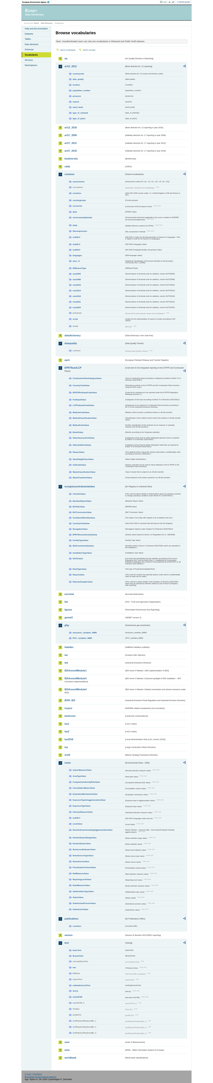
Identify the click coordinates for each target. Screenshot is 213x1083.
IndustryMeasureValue (83, 812)
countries (77, 193)
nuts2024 (77, 307)
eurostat (69, 594)
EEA (36, 2)
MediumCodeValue (81, 412)
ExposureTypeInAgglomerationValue (89, 800)
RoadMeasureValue (81, 885)
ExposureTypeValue (82, 806)
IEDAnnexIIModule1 (75, 670)
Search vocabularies (67, 50)
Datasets (29, 34)
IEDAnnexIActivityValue (83, 546)
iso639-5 (76, 250)
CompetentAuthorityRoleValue (86, 782)
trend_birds (78, 107)
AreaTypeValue (79, 776)
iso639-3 (76, 244)
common (69, 174)
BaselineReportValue (82, 501)
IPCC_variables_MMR (82, 638)
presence (77, 96)
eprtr (67, 360)
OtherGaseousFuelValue (84, 438)
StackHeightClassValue (83, 459)
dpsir (75, 212)
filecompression (80, 231)
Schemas (29, 49)
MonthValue (78, 432)
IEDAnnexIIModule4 (75, 689)
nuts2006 (77, 279)
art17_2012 (70, 143)
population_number (81, 90)
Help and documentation (36, 28)
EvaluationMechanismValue (85, 794)
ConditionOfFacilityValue (84, 518)
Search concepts (89, 50)
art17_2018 (70, 151)
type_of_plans (79, 118)
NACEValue (78, 558)
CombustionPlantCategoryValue (87, 378)
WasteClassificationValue (84, 472)
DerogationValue (80, 529)
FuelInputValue (79, 400)
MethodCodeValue (81, 425)
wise (67, 1050)
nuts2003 (77, 274)
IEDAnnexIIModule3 (75, 678)
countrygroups (79, 200)
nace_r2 (76, 261)
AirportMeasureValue (82, 770)
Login (165, 2)
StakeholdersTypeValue (83, 891)
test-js (75, 991)
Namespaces (31, 65)
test (66, 943)
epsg (75, 225)
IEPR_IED (69, 700)
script (75, 319)
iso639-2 (76, 237)
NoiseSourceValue (81, 861)
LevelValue (77, 824)
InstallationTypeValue (82, 553)
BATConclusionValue (82, 512)
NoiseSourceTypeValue (83, 855)
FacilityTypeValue (80, 540)
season (76, 102)
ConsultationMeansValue (84, 788)
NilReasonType (79, 268)
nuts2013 (77, 290)
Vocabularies (31, 55)
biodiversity (71, 158)
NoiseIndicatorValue (82, 843)
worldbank (70, 1057)
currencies (77, 206)
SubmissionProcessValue (84, 903)
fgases (68, 609)
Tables (28, 39)
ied (66, 662)
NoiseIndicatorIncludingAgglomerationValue (92, 830)
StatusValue (78, 897)
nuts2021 (77, 302)
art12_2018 (70, 127)
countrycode (78, 74)
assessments (78, 182)
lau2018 (68, 739)
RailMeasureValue (81, 873)
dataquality (70, 343)
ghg (66, 625)
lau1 (66, 724)
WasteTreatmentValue (82, 478)
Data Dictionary (47, 23)
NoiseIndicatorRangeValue (84, 838)
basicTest (77, 950)
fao (66, 602)
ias (66, 655)
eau (74, 967)
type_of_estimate (80, 113)
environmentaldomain (82, 217)
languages (77, 255)
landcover (70, 716)
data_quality (78, 79)
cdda (67, 166)
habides (68, 647)
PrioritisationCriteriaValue (84, 867)
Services (29, 60)
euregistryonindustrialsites (79, 486)
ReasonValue (78, 452)
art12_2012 (70, 66)
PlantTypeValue (80, 569)
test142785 (77, 997)
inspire (68, 708)
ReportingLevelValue (82, 879)
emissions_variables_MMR (85, 633)
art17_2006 (70, 135)
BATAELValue (79, 507)
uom (67, 1042)
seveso (68, 935)
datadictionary (72, 335)
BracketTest (78, 956)
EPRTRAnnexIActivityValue (85, 535)
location (76, 85)
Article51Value (79, 494)
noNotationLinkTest (81, 985)
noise (67, 763)
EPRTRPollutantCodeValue (85, 392)
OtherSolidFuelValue (82, 445)
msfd (67, 755)
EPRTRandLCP (73, 368)
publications (71, 918)
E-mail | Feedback (33, 1074)
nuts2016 (77, 296)
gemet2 (68, 617)
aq (65, 58)
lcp (66, 747)
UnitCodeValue (79, 465)
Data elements (31, 44)
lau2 (66, 731)
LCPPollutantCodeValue (83, 405)
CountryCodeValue (81, 385)
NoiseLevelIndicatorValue (84, 849)
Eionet (36, 23)
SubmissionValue (80, 909)
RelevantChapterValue (83, 582)
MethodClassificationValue (85, 418)
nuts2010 (77, 285)
